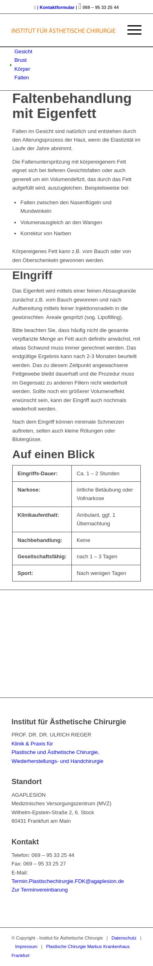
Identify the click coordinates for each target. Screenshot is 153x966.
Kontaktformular (57, 7)
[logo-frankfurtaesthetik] (63, 30)
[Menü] (130, 30)
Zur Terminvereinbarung (39, 890)
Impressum (26, 946)
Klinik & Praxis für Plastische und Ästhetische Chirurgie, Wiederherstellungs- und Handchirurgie (57, 752)
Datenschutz (123, 937)
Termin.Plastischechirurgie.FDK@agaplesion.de (67, 881)
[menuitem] (130, 30)
